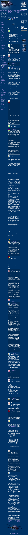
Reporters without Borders (3, 62)
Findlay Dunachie (2, 29)
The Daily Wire (2, 82)
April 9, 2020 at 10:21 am (13, 241)
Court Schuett (2, 26)
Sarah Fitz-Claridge (3, 45)
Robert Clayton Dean (3, 44)
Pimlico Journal (2, 61)
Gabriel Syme (2, 31)
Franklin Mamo (2, 30)
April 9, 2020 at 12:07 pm (13, 303)
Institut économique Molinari (3, 92)
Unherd (1, 85)
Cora (1, 69)
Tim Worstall (2, 84)
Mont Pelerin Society (3, 94)
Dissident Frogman (2, 72)
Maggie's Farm (2, 76)
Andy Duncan (2, 22)
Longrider (1, 75)
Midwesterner (2, 38)
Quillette (1, 78)
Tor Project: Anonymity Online (4, 64)
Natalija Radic (2, 40)
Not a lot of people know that (3, 107)
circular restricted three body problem (13, 426)
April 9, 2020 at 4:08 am (13, 125)
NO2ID (1, 59)
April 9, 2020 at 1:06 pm (13, 398)
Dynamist (1, 73)
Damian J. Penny (2, 70)
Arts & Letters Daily (3, 101)
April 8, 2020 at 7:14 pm (13, 55)
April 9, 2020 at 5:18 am (13, 129)
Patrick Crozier (2, 41)
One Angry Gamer (2, 53)
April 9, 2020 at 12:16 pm (13, 353)
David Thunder (2, 57)
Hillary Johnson (2, 33)
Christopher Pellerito (3, 25)
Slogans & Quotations (13, 15)
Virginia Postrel (2, 86)
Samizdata (2, 8)
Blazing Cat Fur (2, 66)
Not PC (1, 77)
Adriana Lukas (2, 20)
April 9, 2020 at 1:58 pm (13, 420)
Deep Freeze (2, 103)
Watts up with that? (2, 110)
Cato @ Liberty (2, 56)
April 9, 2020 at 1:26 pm (13, 410)
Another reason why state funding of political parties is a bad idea (17, 12)
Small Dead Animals (3, 80)
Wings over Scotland (3, 99)
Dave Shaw (2, 27)
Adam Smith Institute (3, 88)
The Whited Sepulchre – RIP (3, 83)
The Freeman (2, 95)
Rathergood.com (2, 108)
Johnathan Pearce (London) (11, 14)
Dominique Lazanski (3, 28)
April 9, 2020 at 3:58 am (13, 101)
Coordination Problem (3, 90)
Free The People (2, 74)
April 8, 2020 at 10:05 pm (13, 63)
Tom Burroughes (2, 48)
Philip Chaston (2, 43)
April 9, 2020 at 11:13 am (13, 270)
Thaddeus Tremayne (3, 47)
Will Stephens (2, 50)
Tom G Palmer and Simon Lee (12, 18)
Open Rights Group (3, 60)
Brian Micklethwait (2, 24)
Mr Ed (1, 39)
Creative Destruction (3, 91)
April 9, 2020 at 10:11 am (13, 155)
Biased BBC (2, 102)
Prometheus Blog (2, 54)
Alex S (1, 21)
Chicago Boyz (2, 67)
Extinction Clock (2, 104)
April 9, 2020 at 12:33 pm (13, 370)
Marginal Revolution (3, 93)
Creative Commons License (15, 533)
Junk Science (2, 106)
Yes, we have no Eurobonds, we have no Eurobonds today (10, 12)
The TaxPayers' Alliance (3, 63)
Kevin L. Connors (2, 37)
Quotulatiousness (2, 79)
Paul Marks (2, 42)
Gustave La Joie (2, 32)
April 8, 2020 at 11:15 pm (13, 67)
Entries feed (22, 35)
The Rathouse (2, 109)
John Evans (2, 35)
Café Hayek (2, 89)
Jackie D (1, 34)
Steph (1, 46)
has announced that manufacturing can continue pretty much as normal (13, 32)
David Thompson (2, 71)
